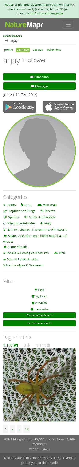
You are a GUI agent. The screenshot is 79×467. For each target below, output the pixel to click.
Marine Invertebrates (22, 259)
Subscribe (39, 77)
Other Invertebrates (20, 223)
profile (8, 50)
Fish (62, 253)
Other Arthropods (42, 217)
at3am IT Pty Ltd (56, 458)
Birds (28, 205)
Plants (11, 205)
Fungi (47, 223)
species (38, 50)
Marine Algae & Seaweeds (25, 265)
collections (54, 50)
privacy (46, 449)
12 (27, 429)
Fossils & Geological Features (27, 253)
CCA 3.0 (34, 449)
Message (39, 86)
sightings (23, 50)
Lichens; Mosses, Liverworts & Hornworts (37, 229)
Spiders (13, 217)
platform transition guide (46, 13)
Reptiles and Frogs (21, 211)
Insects (50, 211)
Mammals (50, 205)
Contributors (12, 36)
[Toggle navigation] (68, 25)
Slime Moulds (18, 247)
